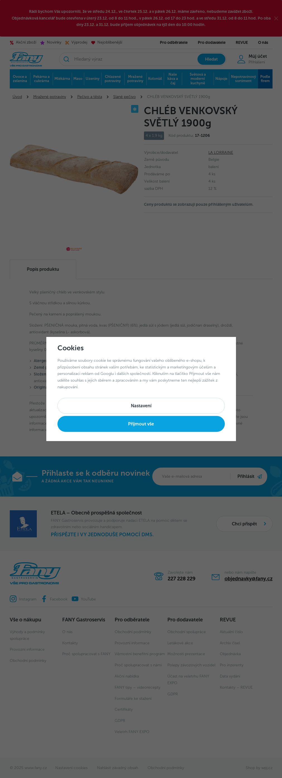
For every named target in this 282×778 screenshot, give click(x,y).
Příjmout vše (141, 424)
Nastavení (141, 405)
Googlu (107, 374)
